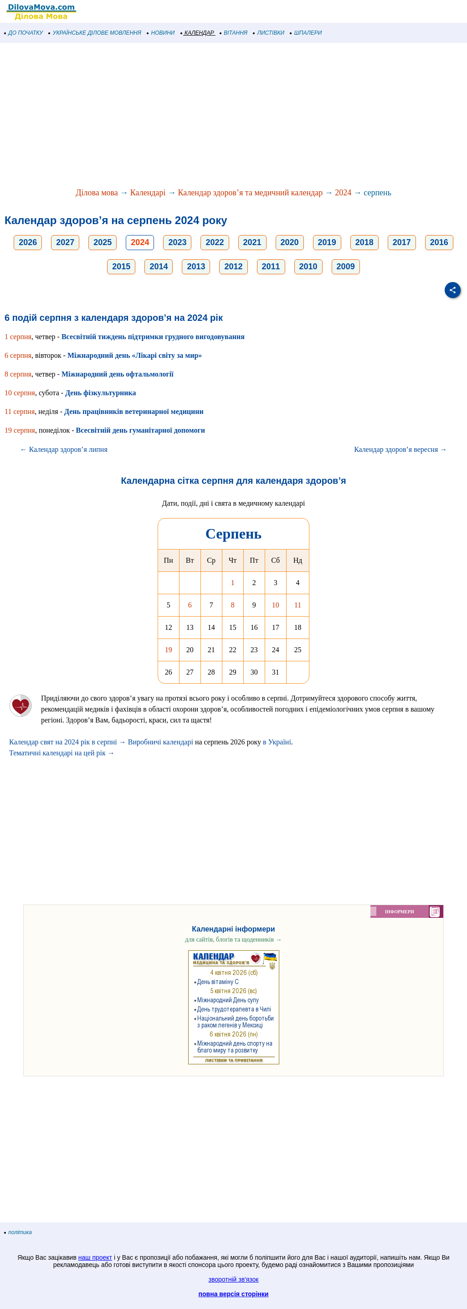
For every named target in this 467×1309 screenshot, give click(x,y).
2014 (158, 266)
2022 (214, 242)
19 (168, 650)
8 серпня (18, 374)
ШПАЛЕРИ (306, 33)
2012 (233, 266)
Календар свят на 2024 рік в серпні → (67, 742)
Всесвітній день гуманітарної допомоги (140, 430)
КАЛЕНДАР (198, 33)
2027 (65, 242)
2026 (28, 242)
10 (275, 605)
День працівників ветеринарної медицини (134, 411)
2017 (402, 242)
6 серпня (18, 355)
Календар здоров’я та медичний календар (250, 192)
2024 (343, 192)
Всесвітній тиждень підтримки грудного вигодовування (153, 336)
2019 (327, 242)
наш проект (95, 1257)
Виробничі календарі (160, 742)
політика (18, 1232)
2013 (196, 266)
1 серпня (18, 336)
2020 (290, 242)
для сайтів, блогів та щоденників (233, 939)
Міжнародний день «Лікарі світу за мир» (134, 355)
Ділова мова (97, 192)
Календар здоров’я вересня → (400, 449)
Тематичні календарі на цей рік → (62, 753)
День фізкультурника (100, 393)
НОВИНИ (161, 33)
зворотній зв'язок (234, 1279)
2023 (177, 242)
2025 (102, 242)
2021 (252, 242)
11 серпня (20, 411)
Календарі (148, 192)
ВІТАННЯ (234, 33)
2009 (346, 266)
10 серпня (20, 393)
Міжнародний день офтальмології (118, 374)
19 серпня (20, 430)
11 (297, 605)
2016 (439, 242)
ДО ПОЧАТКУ (23, 33)
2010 (308, 266)
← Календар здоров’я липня (64, 449)
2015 (121, 266)
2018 (364, 242)
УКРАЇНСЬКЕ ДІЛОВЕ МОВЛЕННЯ (95, 33)
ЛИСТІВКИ (269, 33)
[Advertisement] (233, 116)
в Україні (277, 742)
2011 (271, 266)
